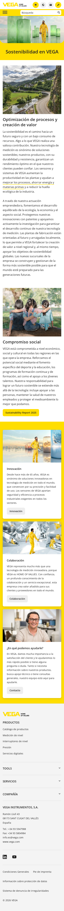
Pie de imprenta (42, 871)
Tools (7, 768)
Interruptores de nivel (15, 741)
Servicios (9, 781)
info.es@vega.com (13, 837)
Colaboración (17, 598)
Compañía (10, 794)
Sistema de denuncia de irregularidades (26, 890)
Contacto (15, 690)
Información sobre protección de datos (25, 881)
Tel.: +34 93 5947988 (14, 829)
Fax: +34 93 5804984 (14, 833)
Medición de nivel (13, 735)
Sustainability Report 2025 (20, 412)
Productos (11, 722)
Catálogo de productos (16, 729)
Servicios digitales (13, 753)
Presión (7, 747)
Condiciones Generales (16, 871)
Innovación (16, 511)
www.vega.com (11, 841)
